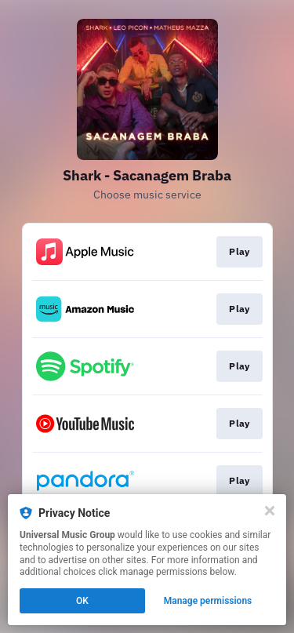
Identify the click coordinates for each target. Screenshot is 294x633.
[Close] (269, 510)
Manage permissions (208, 600)
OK (82, 600)
